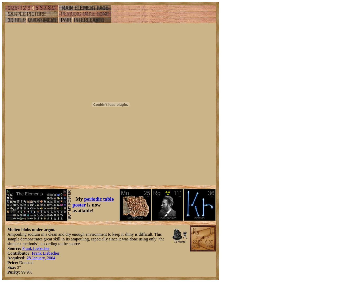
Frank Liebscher (36, 248)
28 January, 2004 (41, 258)
